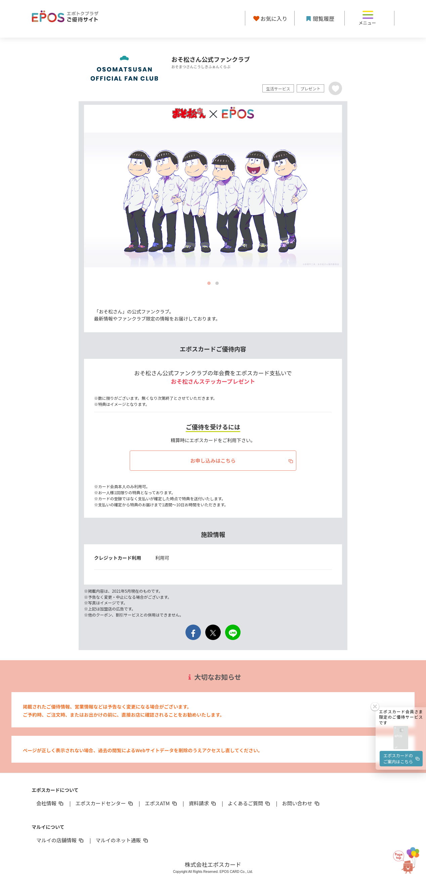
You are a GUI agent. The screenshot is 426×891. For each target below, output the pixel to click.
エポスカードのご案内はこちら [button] (402, 701)
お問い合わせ (301, 803)
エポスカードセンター (104, 803)
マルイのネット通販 (122, 840)
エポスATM (161, 803)
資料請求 (203, 803)
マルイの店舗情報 (60, 840)
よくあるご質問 (249, 803)
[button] (401, 680)
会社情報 (50, 803)
